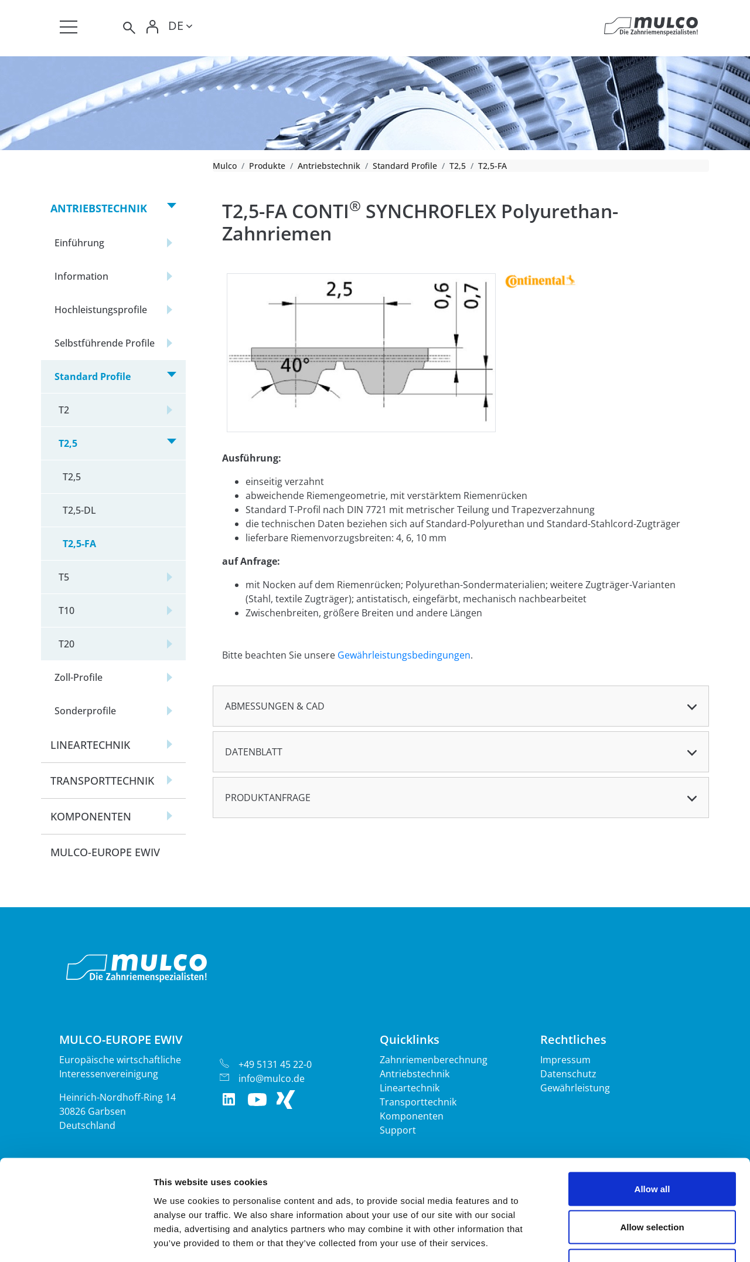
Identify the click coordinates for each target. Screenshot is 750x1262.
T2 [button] (64, 409)
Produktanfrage (268, 797)
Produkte (267, 165)
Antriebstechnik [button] (98, 208)
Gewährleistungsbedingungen (404, 655)
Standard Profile (405, 165)
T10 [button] (66, 610)
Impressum (565, 1059)
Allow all (652, 1108)
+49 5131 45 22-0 (275, 1064)
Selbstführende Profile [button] (104, 343)
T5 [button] (64, 577)
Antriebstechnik (329, 165)
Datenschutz (568, 1073)
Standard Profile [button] (92, 376)
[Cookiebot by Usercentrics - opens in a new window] (76, 1239)
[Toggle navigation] (68, 27)
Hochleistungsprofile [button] (100, 309)
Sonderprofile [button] (85, 710)
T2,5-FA (79, 543)
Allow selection (652, 1147)
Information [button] (81, 276)
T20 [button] (66, 643)
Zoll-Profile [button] (78, 677)
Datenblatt (253, 751)
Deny (652, 1185)
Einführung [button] (79, 242)
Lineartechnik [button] (90, 745)
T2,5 (457, 165)
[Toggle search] (128, 28)
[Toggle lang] (180, 27)
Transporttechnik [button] (102, 781)
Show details (615, 1239)
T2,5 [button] (68, 443)
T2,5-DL (79, 510)
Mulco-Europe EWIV (105, 852)
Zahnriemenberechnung (434, 1059)
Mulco (225, 165)
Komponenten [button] (90, 816)
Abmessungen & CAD (275, 706)
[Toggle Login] (153, 28)
